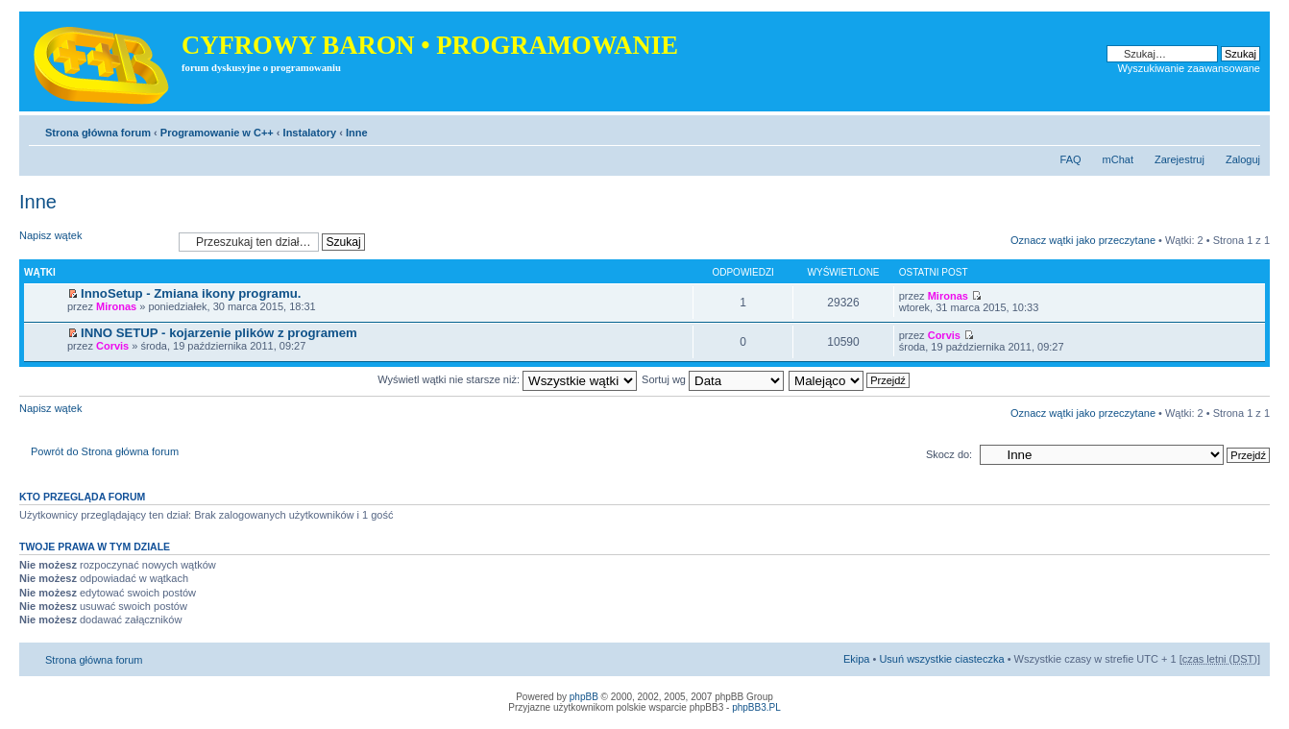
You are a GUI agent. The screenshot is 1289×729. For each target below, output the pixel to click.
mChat (1118, 159)
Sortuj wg (713, 379)
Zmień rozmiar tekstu (1246, 128)
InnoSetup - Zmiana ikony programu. (191, 293)
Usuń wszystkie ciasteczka (941, 659)
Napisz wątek (94, 242)
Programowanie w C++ (217, 132)
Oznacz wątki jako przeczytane (1082, 240)
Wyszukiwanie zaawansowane (1189, 68)
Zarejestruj (1179, 159)
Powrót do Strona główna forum (105, 451)
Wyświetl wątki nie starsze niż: (507, 379)
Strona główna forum (98, 132)
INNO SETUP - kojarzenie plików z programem (219, 333)
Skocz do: (949, 454)
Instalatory (310, 132)
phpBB (584, 697)
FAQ (1071, 159)
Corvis (112, 346)
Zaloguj (1243, 159)
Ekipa (856, 659)
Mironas (116, 306)
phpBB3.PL (756, 707)
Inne (357, 132)
